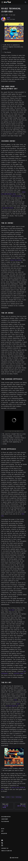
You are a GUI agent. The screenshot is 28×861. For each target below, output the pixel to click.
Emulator (4, 833)
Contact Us (4, 848)
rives (12, 797)
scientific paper (19, 673)
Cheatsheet (4, 819)
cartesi (8, 797)
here (15, 700)
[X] (2, 843)
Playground (5, 821)
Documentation (5, 816)
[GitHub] (2, 845)
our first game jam (12, 706)
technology (18, 797)
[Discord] (2, 840)
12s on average (16, 196)
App (2, 831)
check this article (15, 260)
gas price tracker (7, 208)
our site (11, 610)
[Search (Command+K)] (25, 2)
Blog (2, 828)
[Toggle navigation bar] (2, 2)
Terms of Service (6, 850)
